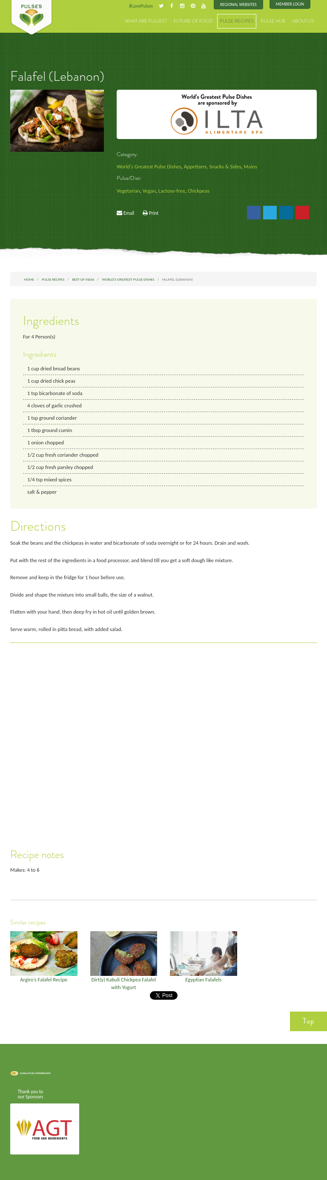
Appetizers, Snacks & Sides (212, 166)
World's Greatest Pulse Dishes (149, 166)
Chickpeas (198, 191)
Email (128, 213)
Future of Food (193, 21)
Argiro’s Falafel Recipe (43, 979)
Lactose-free (171, 191)
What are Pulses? (146, 21)
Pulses (31, 18)
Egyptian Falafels (203, 979)
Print (153, 213)
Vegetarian (128, 191)
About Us (303, 21)
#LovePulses (141, 6)
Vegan (149, 191)
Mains (250, 166)
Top (308, 1021)
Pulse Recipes (237, 21)
